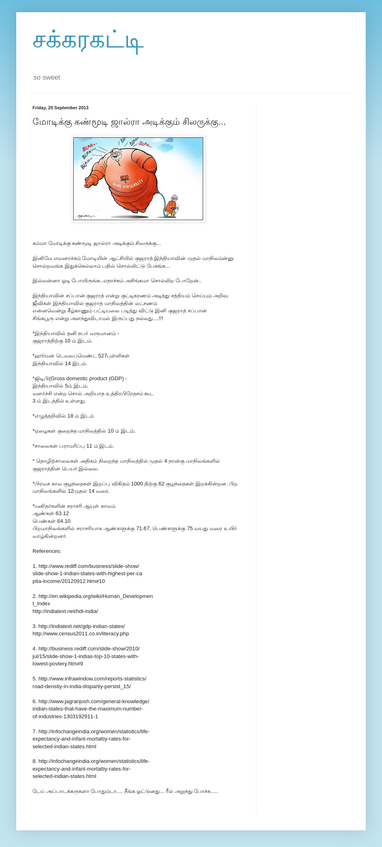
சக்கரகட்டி (88, 39)
